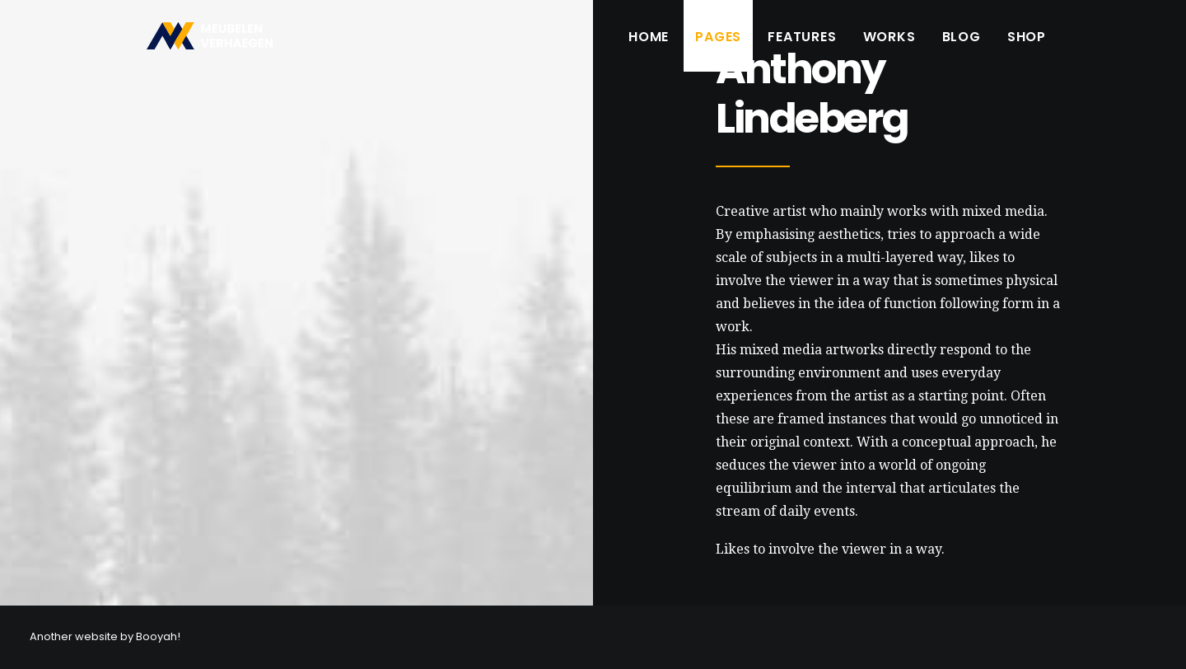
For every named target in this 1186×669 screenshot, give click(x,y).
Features (802, 43)
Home (648, 43)
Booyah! (158, 636)
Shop (1026, 43)
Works (889, 43)
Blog (961, 43)
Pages (718, 43)
